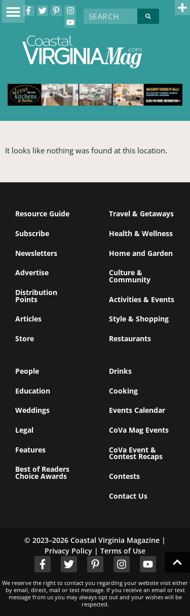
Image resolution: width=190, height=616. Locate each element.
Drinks (120, 371)
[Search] (148, 16)
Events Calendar (137, 410)
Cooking (123, 391)
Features (30, 450)
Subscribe (32, 233)
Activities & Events (141, 299)
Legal (24, 430)
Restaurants (130, 338)
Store (24, 338)
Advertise (32, 272)
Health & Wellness (141, 233)
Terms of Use (122, 551)
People (27, 371)
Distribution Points (36, 295)
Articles (28, 318)
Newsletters (36, 253)
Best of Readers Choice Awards (42, 472)
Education (32, 391)
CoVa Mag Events (139, 430)
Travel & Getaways (141, 213)
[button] (13, 11)
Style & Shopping (139, 318)
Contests (124, 476)
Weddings (32, 410)
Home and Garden (141, 253)
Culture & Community (129, 276)
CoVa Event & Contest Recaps (136, 453)
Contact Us (128, 496)
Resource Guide (42, 213)
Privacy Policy (68, 551)
